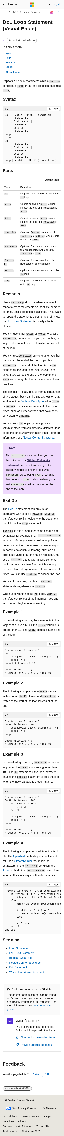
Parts (8, 58)
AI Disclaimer (10, 1116)
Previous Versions (30, 1116)
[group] (32, 910)
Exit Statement (18, 967)
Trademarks (9, 1131)
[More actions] (58, 12)
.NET (15, 12)
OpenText (19, 856)
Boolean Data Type (32, 401)
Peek (6, 870)
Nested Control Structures (38, 437)
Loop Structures (19, 948)
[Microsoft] (32, 4)
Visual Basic (30, 12)
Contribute (8, 1121)
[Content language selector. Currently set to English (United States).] (19, 1100)
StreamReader (23, 860)
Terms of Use (43, 1126)
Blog (46, 1116)
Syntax (9, 53)
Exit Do (9, 66)
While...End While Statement (26, 972)
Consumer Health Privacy (16, 1126)
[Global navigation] (3, 5)
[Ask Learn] (52, 12)
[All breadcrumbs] (6, 12)
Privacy (22, 1121)
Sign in (57, 4)
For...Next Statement (19, 321)
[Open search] (49, 5)
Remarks (10, 62)
